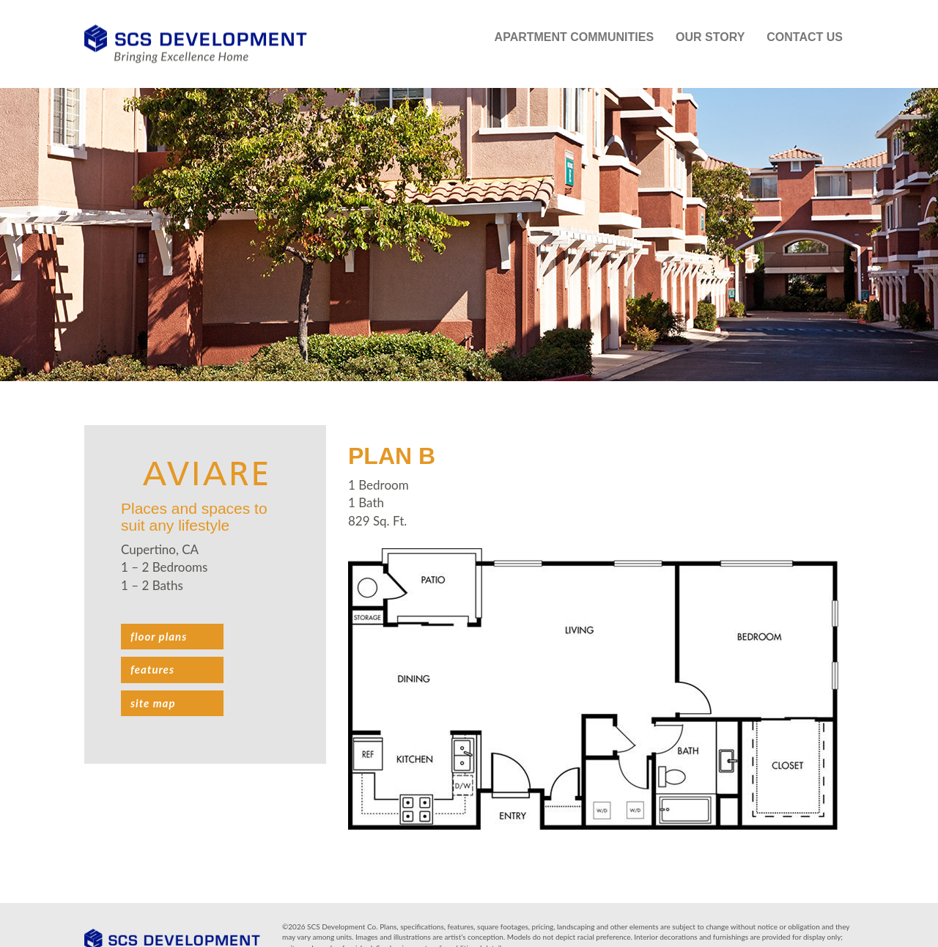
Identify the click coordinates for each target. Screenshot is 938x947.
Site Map (152, 703)
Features (152, 669)
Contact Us (805, 37)
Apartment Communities (574, 37)
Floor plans (158, 636)
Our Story (710, 37)
